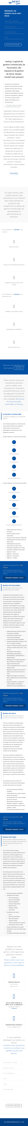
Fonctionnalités (14, 173)
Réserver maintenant (13, 44)
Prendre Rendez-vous (14, 578)
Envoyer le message (13, 1105)
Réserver (19, 368)
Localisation (14, 1008)
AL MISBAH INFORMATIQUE (11, 1122)
